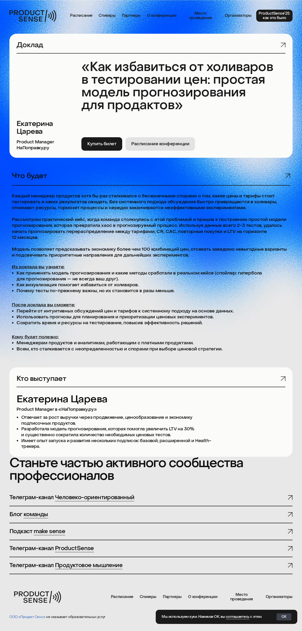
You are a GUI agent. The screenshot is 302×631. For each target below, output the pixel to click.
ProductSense (74, 548)
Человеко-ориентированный (94, 497)
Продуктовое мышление (88, 565)
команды (36, 514)
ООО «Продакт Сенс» (27, 617)
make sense (49, 531)
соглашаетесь (237, 616)
